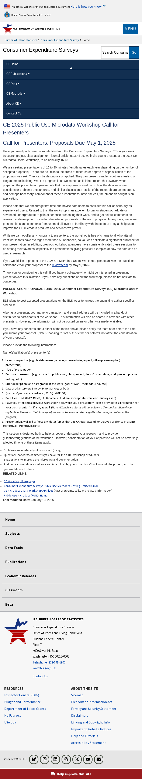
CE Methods (14, 93)
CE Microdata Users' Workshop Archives (28, 490)
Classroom (14, 590)
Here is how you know (85, 6)
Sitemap (77, 695)
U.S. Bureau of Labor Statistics (36, 28)
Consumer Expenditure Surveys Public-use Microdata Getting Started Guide (51, 486)
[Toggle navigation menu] (130, 29)
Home (10, 519)
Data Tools (14, 547)
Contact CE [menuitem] (13, 113)
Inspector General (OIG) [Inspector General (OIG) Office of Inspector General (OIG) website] (21, 695)
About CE (12, 103)
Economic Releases (20, 576)
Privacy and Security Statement (94, 708)
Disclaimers (79, 715)
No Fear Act (12, 715)
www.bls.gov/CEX (44, 668)
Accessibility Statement (88, 742)
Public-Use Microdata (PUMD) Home (26, 495)
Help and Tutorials (84, 736)
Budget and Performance (22, 702)
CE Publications (16, 74)
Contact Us (40, 676)
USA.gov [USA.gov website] (10, 722)
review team (60, 265)
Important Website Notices (91, 729)
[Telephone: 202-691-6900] (58, 662)
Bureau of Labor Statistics (21, 40)
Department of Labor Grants (25, 708)
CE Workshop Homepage (19, 481)
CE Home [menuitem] (12, 64)
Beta (9, 604)
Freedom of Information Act (91, 702)
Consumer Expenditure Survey (60, 40)
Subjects (12, 533)
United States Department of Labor (27, 14)
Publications (15, 561)
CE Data (11, 84)
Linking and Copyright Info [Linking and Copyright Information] (90, 722)
